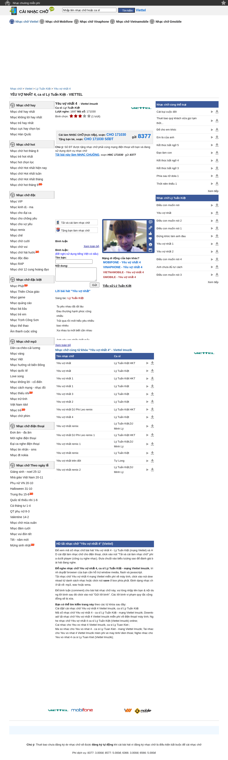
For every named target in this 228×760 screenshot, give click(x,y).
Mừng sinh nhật (20, 545)
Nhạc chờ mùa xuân (23, 522)
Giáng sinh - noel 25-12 (25, 471)
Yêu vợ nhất (63, 364)
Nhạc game (17, 297)
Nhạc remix (17, 229)
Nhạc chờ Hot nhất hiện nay (28, 168)
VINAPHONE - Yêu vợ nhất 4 (122, 267)
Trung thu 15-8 (19, 494)
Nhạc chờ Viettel (27, 21)
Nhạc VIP (16, 201)
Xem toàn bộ (91, 246)
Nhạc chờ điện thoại (30, 426)
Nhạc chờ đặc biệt (29, 279)
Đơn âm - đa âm (21, 432)
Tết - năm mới (19, 539)
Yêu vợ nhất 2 (64, 402)
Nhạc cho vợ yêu (21, 224)
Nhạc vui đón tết (21, 534)
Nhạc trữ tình (18, 399)
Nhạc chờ (16, 88)
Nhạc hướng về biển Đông (27, 365)
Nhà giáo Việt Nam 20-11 (26, 477)
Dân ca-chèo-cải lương (25, 348)
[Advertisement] (104, 675)
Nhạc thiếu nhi (19, 393)
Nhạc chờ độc (26, 195)
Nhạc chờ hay (26, 105)
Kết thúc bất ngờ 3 (168, 168)
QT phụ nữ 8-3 (20, 511)
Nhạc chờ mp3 (26, 341)
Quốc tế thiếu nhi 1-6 (24, 500)
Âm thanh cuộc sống (23, 331)
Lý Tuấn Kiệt (43, 88)
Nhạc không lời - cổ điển (26, 382)
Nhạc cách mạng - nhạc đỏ (28, 387)
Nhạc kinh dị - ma (21, 207)
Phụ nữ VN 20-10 (21, 483)
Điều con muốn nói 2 (169, 220)
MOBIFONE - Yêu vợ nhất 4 (122, 262)
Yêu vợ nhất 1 (64, 379)
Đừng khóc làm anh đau (171, 236)
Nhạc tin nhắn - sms (23, 449)
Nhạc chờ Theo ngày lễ (32, 465)
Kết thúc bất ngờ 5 (168, 145)
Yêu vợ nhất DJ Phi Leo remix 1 (75, 436)
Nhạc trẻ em (18, 314)
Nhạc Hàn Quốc (20, 134)
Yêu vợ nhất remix (67, 427)
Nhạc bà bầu (18, 308)
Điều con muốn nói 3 (169, 274)
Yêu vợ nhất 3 (64, 395)
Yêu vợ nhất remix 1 (68, 445)
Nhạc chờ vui (18, 246)
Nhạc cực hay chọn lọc (25, 128)
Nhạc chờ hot (25, 144)
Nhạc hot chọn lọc (22, 162)
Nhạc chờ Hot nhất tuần (26, 173)
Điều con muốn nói (168, 205)
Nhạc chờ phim (20, 416)
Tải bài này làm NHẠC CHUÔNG (77, 154)
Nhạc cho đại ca (20, 212)
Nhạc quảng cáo (21, 303)
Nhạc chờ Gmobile (169, 21)
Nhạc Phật (17, 286)
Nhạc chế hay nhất (22, 111)
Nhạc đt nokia (19, 455)
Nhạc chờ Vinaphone (94, 21)
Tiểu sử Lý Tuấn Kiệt (117, 285)
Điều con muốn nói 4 (169, 259)
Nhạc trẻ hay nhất (22, 123)
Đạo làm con (164, 152)
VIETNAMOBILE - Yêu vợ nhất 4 (123, 272)
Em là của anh (165, 137)
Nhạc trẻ (15, 410)
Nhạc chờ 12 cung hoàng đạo (29, 269)
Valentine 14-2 (19, 517)
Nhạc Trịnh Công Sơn (24, 320)
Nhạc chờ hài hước (22, 252)
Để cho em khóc (166, 129)
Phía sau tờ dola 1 (168, 176)
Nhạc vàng (17, 353)
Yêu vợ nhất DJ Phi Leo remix (74, 410)
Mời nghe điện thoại (23, 438)
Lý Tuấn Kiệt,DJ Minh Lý (123, 427)
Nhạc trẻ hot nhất (21, 156)
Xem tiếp (213, 191)
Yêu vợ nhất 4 (62, 88)
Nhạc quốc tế (19, 370)
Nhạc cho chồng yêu (23, 218)
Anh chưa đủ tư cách (169, 267)
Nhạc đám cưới (20, 528)
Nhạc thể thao (19, 325)
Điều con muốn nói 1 (169, 228)
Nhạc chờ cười (20, 241)
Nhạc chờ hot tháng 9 (24, 185)
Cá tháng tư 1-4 (20, 505)
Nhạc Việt (16, 359)
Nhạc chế (16, 235)
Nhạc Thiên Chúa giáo (24, 291)
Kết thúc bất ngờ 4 (168, 160)
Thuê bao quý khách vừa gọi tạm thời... (177, 121)
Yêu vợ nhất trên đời (68, 461)
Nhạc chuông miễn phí (26, 3)
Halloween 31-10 (21, 488)
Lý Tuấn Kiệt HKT (124, 364)
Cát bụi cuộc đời (167, 111)
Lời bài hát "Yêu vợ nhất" (73, 292)
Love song (17, 376)
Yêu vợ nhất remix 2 (68, 470)
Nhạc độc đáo (19, 258)
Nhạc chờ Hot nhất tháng (26, 179)
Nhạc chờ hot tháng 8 (24, 151)
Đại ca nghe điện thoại (25, 443)
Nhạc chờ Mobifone (59, 21)
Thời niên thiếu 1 (167, 183)
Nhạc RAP (17, 263)
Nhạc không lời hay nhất (26, 117)
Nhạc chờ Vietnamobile (132, 21)
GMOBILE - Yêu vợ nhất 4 (119, 277)
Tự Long (119, 461)
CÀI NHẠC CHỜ (33, 11)
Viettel (29, 88)
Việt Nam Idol (19, 404)
